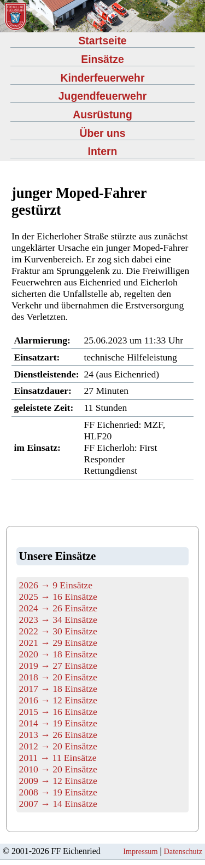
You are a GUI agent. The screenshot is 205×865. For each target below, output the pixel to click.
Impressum (140, 851)
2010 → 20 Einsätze (58, 769)
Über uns (103, 133)
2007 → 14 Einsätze (58, 803)
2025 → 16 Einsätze (58, 596)
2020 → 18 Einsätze (58, 654)
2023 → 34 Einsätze (58, 619)
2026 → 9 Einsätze (55, 585)
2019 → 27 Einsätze (58, 665)
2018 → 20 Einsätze (58, 677)
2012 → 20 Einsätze (58, 746)
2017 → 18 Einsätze (58, 688)
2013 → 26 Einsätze (58, 734)
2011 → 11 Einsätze (58, 757)
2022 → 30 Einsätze (58, 631)
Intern (103, 151)
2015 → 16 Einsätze (58, 711)
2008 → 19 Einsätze (58, 792)
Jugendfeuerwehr (102, 96)
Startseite (102, 41)
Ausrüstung (102, 114)
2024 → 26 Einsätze (58, 608)
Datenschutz (183, 851)
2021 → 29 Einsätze (58, 642)
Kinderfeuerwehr (103, 78)
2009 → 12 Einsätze (58, 780)
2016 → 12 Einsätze (58, 700)
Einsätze (102, 59)
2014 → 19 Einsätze (58, 723)
